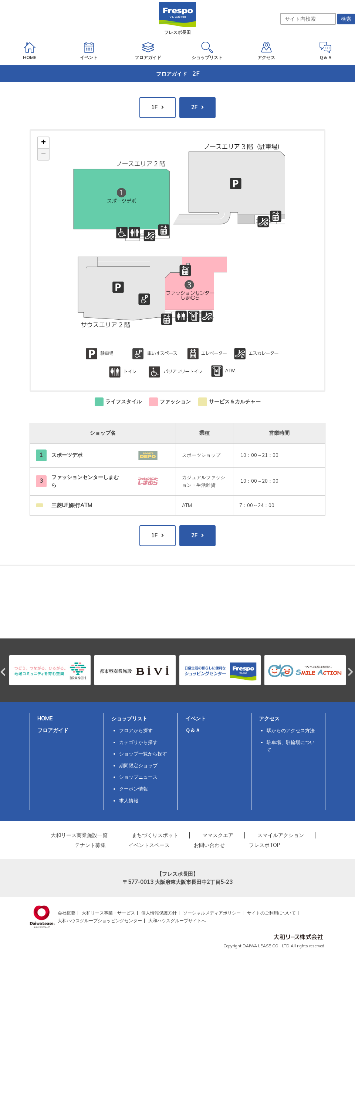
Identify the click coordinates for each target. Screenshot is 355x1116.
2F (194, 107)
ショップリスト (129, 718)
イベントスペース (149, 845)
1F (154, 107)
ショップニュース (138, 777)
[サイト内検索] (308, 19)
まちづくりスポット (155, 835)
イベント (195, 718)
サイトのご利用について (271, 913)
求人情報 (128, 800)
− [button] (43, 154)
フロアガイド (52, 730)
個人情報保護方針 (159, 913)
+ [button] (43, 142)
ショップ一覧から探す (143, 754)
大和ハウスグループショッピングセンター (100, 920)
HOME (45, 718)
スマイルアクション (280, 835)
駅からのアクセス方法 (291, 730)
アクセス (269, 718)
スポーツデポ (66, 455)
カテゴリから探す (138, 742)
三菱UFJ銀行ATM (71, 505)
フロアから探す (136, 730)
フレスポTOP (264, 845)
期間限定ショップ (138, 765)
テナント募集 (90, 845)
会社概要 (66, 913)
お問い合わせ (209, 845)
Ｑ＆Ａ (192, 730)
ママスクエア (217, 835)
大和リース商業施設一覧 (79, 835)
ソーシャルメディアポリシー (212, 913)
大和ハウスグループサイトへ (177, 920)
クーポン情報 (133, 789)
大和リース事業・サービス (108, 913)
